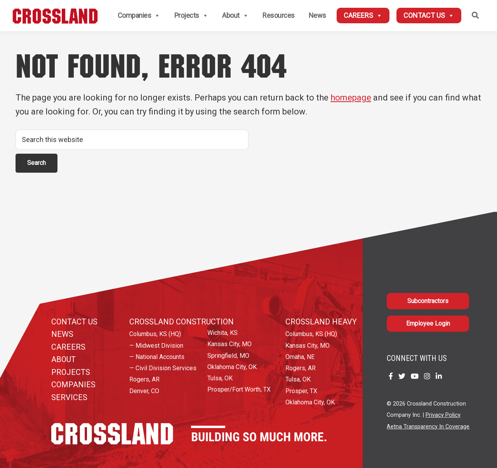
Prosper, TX (301, 391)
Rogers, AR (144, 379)
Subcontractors (427, 301)
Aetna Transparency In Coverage (428, 426)
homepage (350, 97)
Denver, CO (144, 391)
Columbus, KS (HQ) (155, 334)
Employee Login (428, 323)
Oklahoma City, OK (232, 367)
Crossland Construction (181, 321)
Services (69, 397)
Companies (139, 15)
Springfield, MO (228, 355)
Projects (191, 15)
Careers (363, 15)
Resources (278, 15)
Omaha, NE (300, 357)
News (317, 15)
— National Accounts (156, 357)
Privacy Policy (443, 415)
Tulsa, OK (220, 378)
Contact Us (428, 15)
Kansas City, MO (229, 344)
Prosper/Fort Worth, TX (239, 389)
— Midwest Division (156, 345)
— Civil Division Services (162, 368)
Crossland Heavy (321, 321)
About (235, 15)
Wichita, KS (222, 332)
